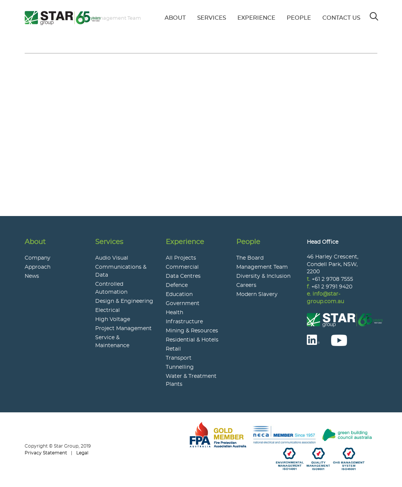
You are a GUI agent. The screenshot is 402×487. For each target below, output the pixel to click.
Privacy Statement (46, 453)
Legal (82, 453)
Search (374, 14)
